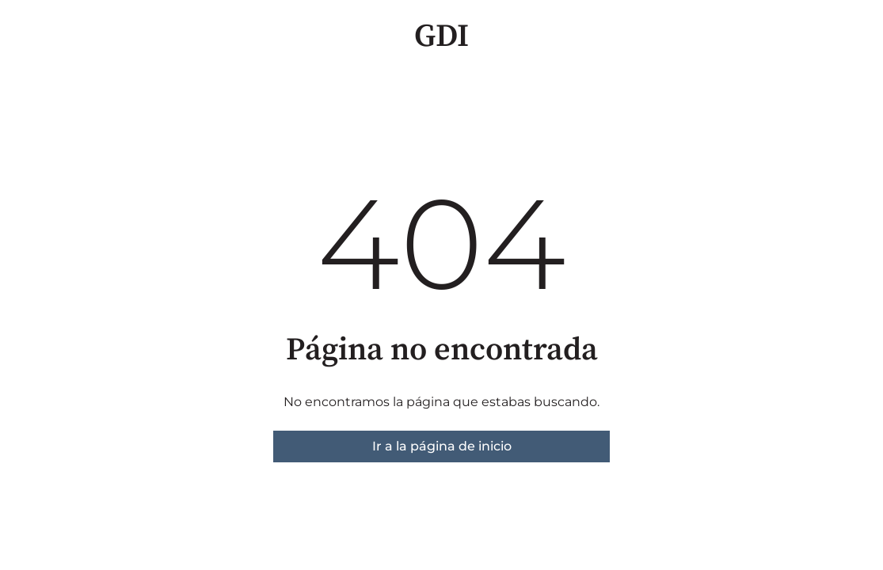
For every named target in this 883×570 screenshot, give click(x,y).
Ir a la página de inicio (442, 446)
